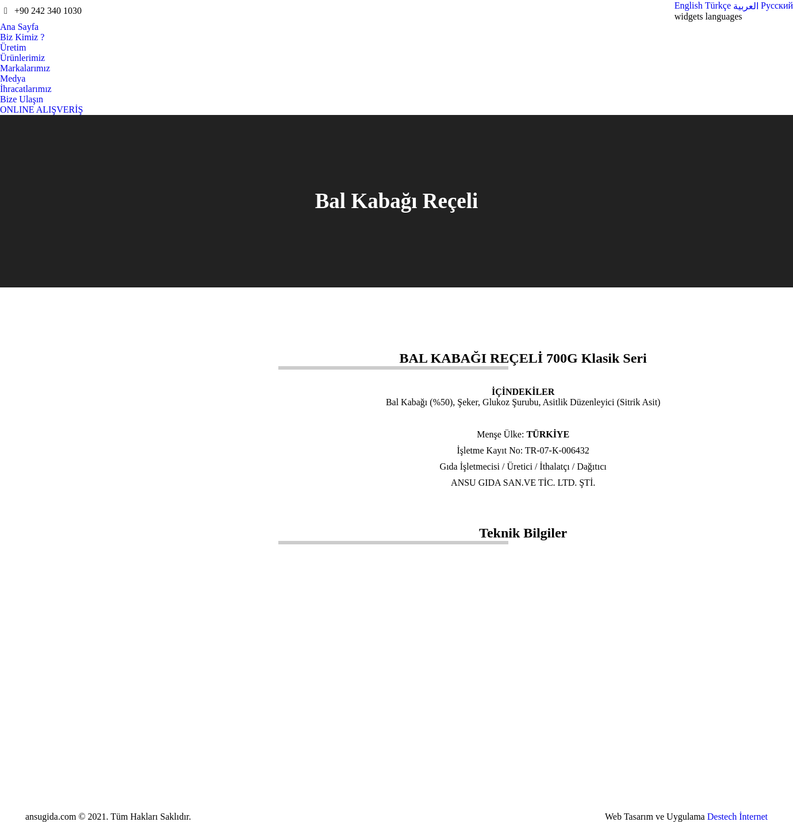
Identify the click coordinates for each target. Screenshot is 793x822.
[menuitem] (689, 6)
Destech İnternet (737, 816)
